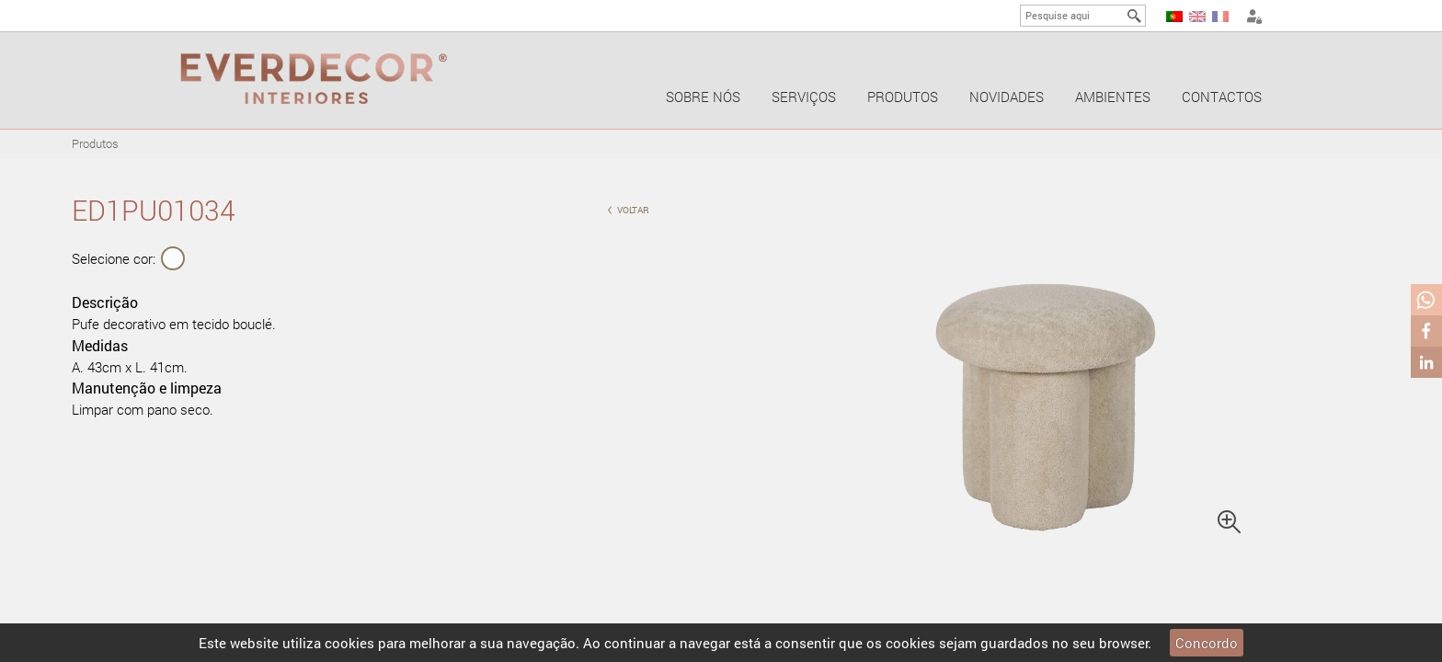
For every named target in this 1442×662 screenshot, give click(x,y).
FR (1220, 16)
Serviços (804, 96)
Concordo (1206, 642)
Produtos (902, 96)
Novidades (1006, 96)
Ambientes (1112, 96)
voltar (628, 208)
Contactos (1222, 96)
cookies (349, 642)
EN (1197, 16)
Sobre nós (703, 96)
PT (1174, 16)
